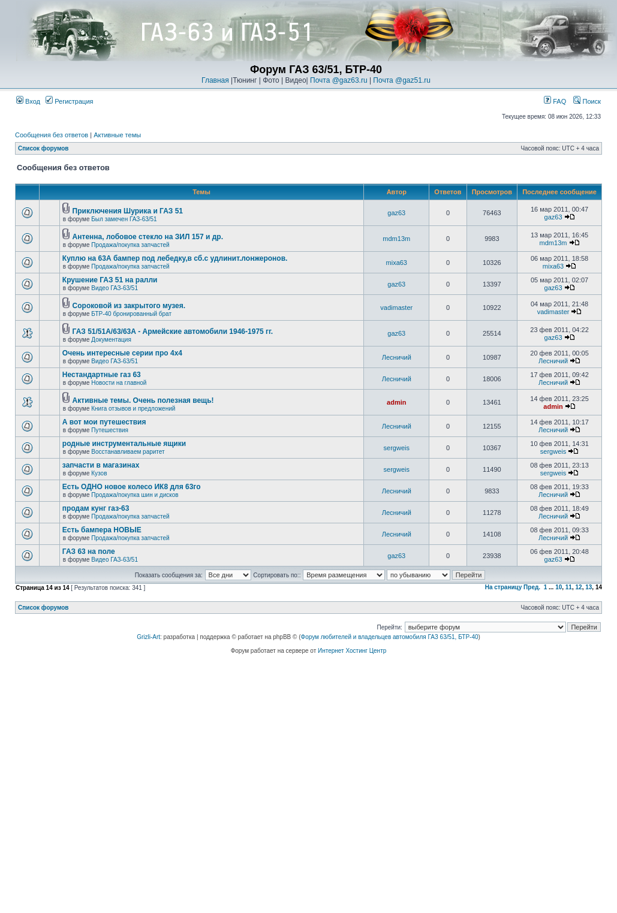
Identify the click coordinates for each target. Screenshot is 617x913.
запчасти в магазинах (101, 465)
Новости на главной (118, 382)
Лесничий (396, 357)
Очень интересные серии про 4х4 (122, 353)
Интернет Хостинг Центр (352, 650)
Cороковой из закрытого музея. (129, 306)
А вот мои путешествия (104, 422)
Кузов (99, 473)
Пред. (531, 587)
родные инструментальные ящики (124, 443)
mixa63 (396, 262)
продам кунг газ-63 (96, 508)
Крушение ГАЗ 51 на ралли (110, 280)
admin (396, 402)
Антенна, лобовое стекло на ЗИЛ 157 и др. (148, 237)
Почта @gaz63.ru (339, 80)
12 (579, 587)
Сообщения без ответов (51, 134)
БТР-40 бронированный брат (131, 314)
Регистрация (69, 101)
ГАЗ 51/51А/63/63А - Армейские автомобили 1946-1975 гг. (173, 331)
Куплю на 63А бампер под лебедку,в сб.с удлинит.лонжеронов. (175, 258)
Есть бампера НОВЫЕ (102, 530)
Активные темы (117, 134)
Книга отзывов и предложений (133, 408)
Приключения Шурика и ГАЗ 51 (128, 211)
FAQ (555, 101)
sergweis (397, 447)
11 (568, 587)
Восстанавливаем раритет (127, 451)
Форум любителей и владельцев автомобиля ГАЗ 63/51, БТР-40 (389, 637)
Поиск (587, 101)
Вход (28, 101)
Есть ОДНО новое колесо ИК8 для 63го (131, 487)
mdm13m (396, 238)
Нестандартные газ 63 (101, 374)
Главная (215, 80)
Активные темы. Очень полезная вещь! (143, 400)
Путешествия (109, 430)
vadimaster (396, 307)
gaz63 (396, 212)
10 (558, 587)
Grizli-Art (148, 637)
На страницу (503, 587)
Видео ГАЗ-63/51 (114, 288)
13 (588, 587)
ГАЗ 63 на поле (88, 551)
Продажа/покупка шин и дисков (134, 495)
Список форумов (43, 148)
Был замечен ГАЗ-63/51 (123, 219)
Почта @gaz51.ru (402, 80)
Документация (111, 339)
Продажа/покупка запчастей (130, 245)
